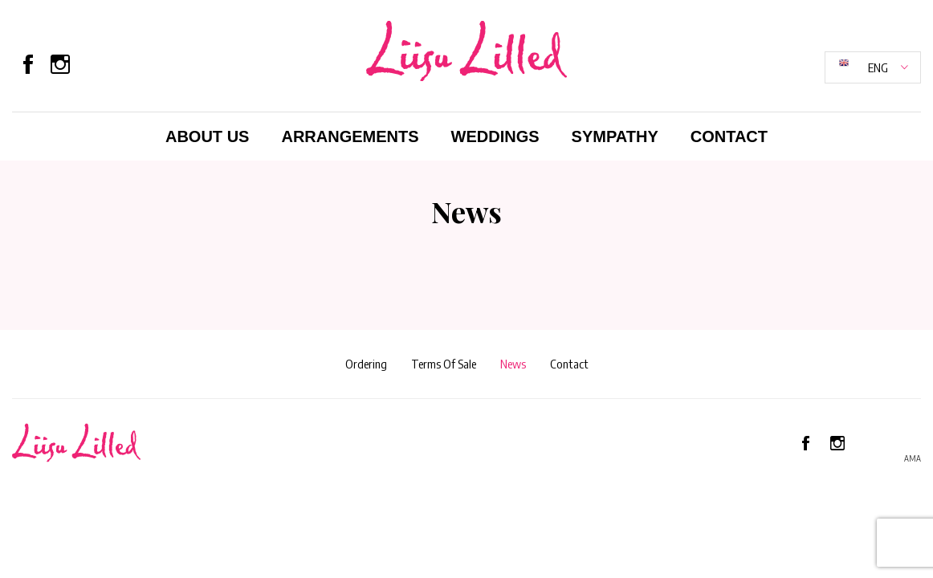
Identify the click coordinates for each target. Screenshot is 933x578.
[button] (873, 67)
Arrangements (349, 136)
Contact (729, 136)
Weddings (495, 136)
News (513, 363)
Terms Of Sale (443, 363)
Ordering (366, 363)
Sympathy (615, 136)
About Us (207, 136)
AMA (912, 458)
